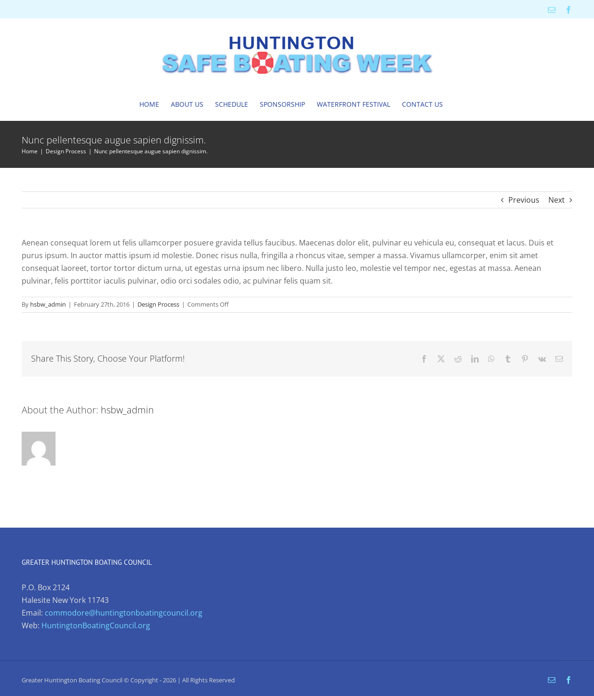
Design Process (158, 304)
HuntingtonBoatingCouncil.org (95, 625)
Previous (523, 200)
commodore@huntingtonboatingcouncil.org (123, 613)
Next (556, 200)
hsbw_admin (48, 304)
